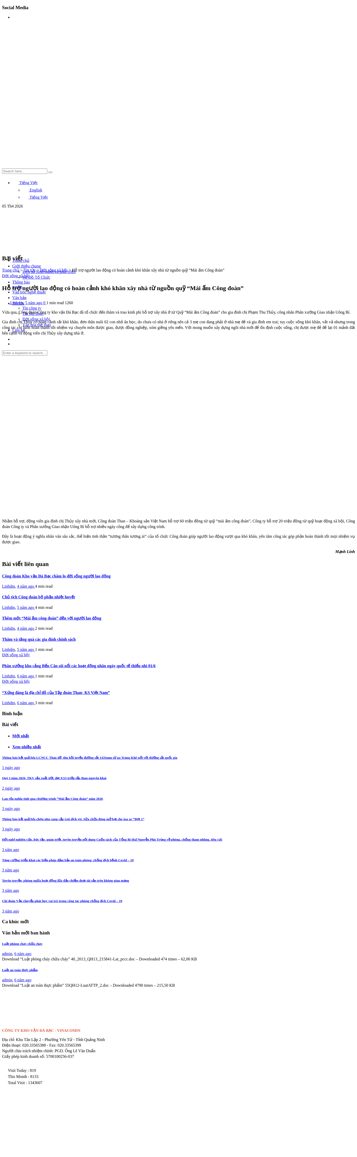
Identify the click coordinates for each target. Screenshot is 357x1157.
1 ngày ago (11, 767)
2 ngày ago (11, 788)
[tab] (183, 736)
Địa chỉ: (8, 1039)
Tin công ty (31, 308)
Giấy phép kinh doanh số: (23, 1056)
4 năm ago (26, 586)
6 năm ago (26, 676)
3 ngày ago (11, 808)
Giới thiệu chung (26, 266)
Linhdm (16, 303)
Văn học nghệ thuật (29, 292)
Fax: (52, 1045)
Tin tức (29, 270)
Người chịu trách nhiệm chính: (28, 1051)
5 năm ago (34, 303)
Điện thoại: (11, 1045)
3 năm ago (10, 849)
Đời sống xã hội (54, 270)
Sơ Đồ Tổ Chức (36, 277)
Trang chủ (10, 270)
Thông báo (21, 282)
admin (7, 954)
